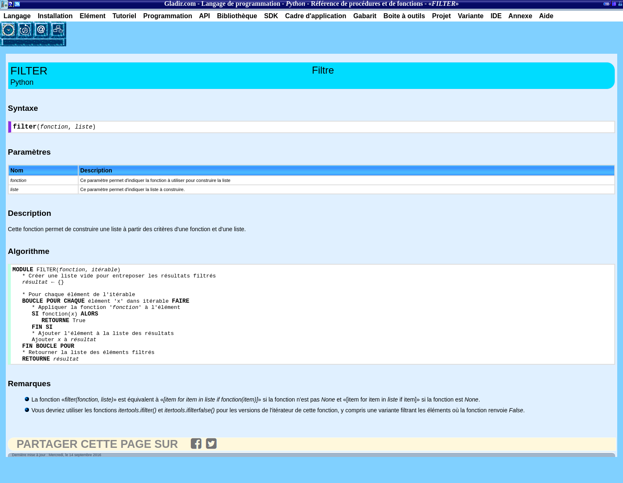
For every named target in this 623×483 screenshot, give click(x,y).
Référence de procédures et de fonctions (367, 3)
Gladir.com (180, 3)
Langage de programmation (240, 3)
